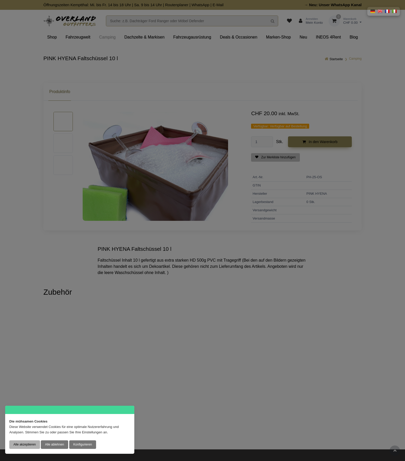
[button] (372, 11)
